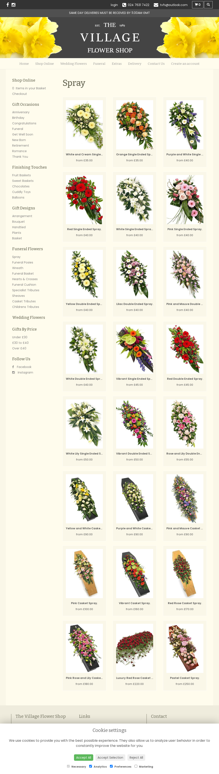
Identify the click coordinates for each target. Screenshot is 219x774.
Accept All (83, 757)
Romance (19, 151)
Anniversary (21, 112)
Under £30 (19, 337)
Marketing (144, 766)
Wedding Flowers (73, 64)
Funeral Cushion (24, 285)
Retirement (20, 145)
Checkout (19, 94)
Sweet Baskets (23, 181)
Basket (17, 238)
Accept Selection (110, 757)
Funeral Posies (22, 262)
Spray (16, 257)
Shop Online (44, 64)
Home (24, 64)
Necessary (76, 766)
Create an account (185, 64)
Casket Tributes (24, 301)
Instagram (22, 372)
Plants (16, 233)
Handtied (19, 227)
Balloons (18, 197)
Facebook (21, 367)
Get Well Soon (22, 134)
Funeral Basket (23, 273)
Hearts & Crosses (25, 279)
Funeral (99, 64)
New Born (19, 140)
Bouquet (18, 221)
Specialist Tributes (25, 290)
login (114, 5)
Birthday (18, 118)
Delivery (134, 64)
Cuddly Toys (21, 192)
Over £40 (19, 348)
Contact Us (156, 64)
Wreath (17, 268)
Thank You (20, 157)
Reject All (136, 757)
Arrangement (22, 216)
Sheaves (18, 296)
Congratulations (24, 123)
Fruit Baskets (21, 175)
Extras (117, 64)
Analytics (98, 766)
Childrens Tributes (25, 307)
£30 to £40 (20, 343)
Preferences (120, 766)
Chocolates (21, 186)
